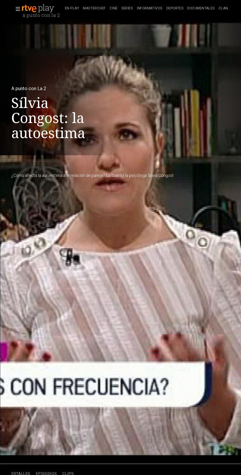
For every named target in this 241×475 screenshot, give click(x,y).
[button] (16, 9)
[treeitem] (72, 8)
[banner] (42, 8)
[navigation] (146, 8)
